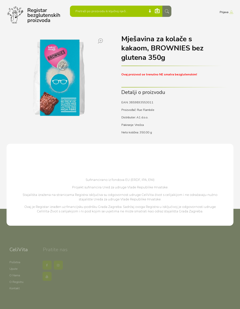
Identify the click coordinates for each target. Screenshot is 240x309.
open (100, 40)
